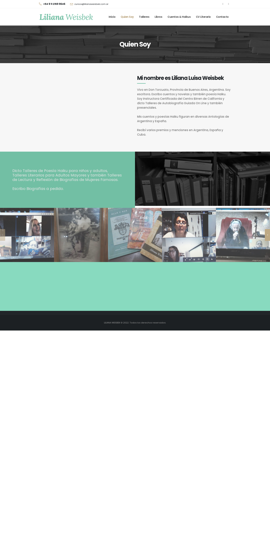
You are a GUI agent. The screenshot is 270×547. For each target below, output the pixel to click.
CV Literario (203, 17)
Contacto (222, 17)
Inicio (112, 17)
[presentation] (2, 235)
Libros (158, 17)
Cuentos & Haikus (179, 17)
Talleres (144, 17)
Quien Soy (127, 17)
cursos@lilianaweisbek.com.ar (91, 4)
